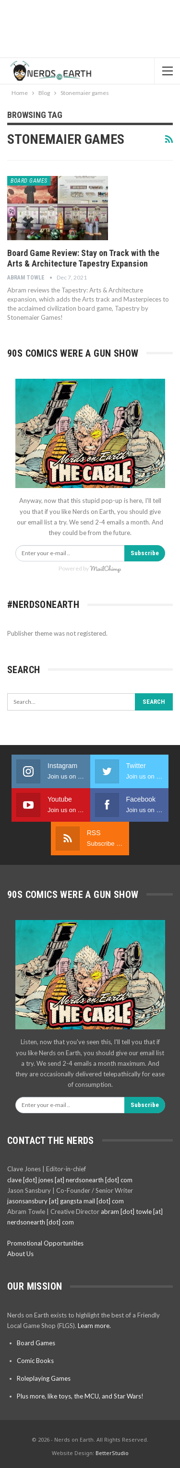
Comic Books (35, 1360)
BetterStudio (112, 1452)
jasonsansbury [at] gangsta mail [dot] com (65, 1201)
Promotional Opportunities (45, 1243)
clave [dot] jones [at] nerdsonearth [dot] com (69, 1180)
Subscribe (145, 553)
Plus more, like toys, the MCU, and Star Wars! (80, 1396)
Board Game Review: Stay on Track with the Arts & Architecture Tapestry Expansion (83, 258)
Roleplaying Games (44, 1378)
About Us (20, 1254)
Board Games (29, 180)
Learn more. (94, 1325)
